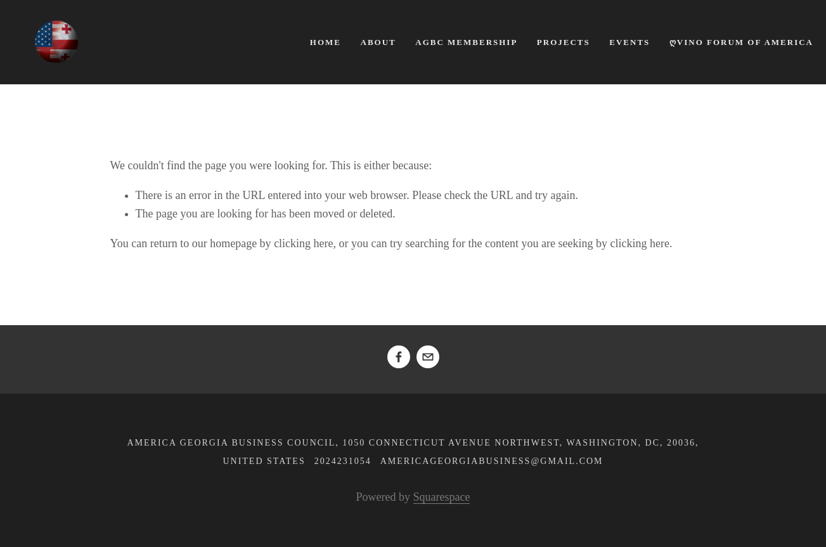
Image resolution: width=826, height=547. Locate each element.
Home (325, 42)
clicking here (303, 243)
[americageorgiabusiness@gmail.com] (427, 356)
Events (629, 42)
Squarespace (441, 497)
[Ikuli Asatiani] (398, 356)
